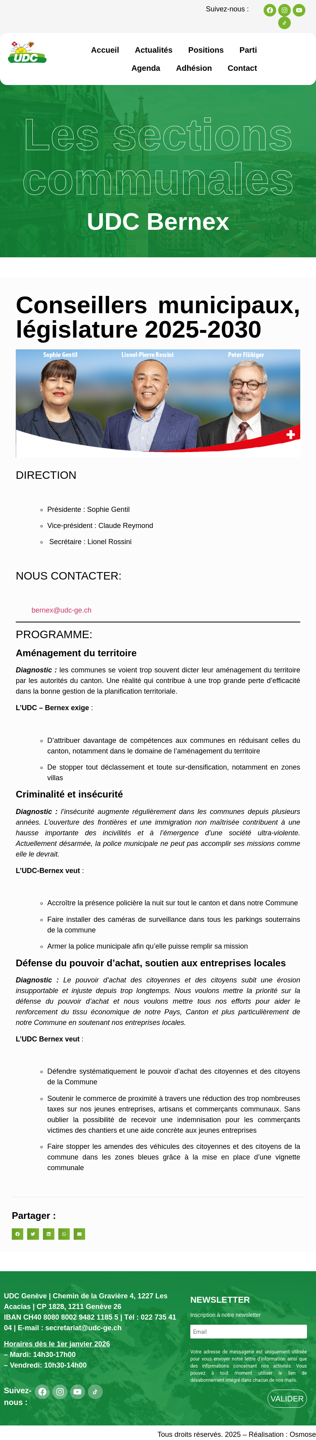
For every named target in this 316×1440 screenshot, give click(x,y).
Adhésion (194, 68)
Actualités (154, 50)
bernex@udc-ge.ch (61, 610)
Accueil (105, 50)
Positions (206, 50)
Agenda (145, 68)
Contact (242, 68)
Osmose (303, 1434)
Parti (248, 50)
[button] (17, 1234)
